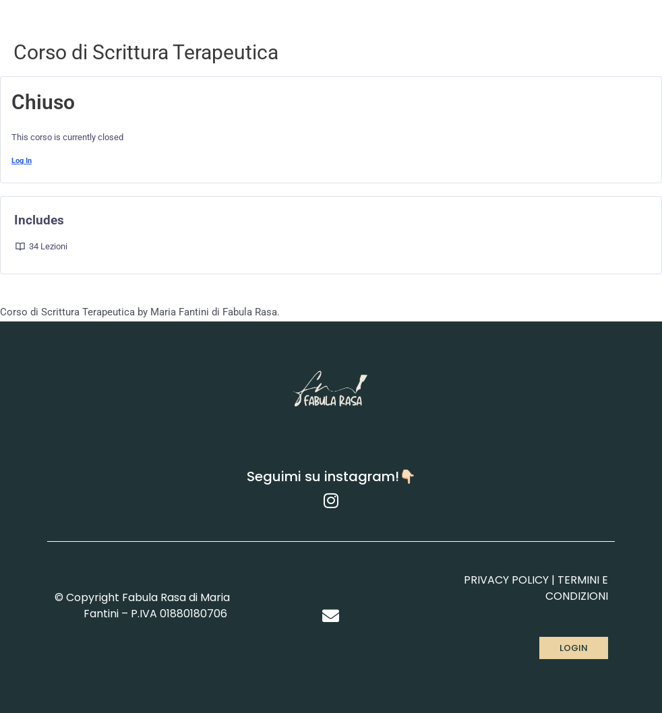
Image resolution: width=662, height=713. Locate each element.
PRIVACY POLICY (506, 580)
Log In (21, 160)
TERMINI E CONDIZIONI (576, 588)
